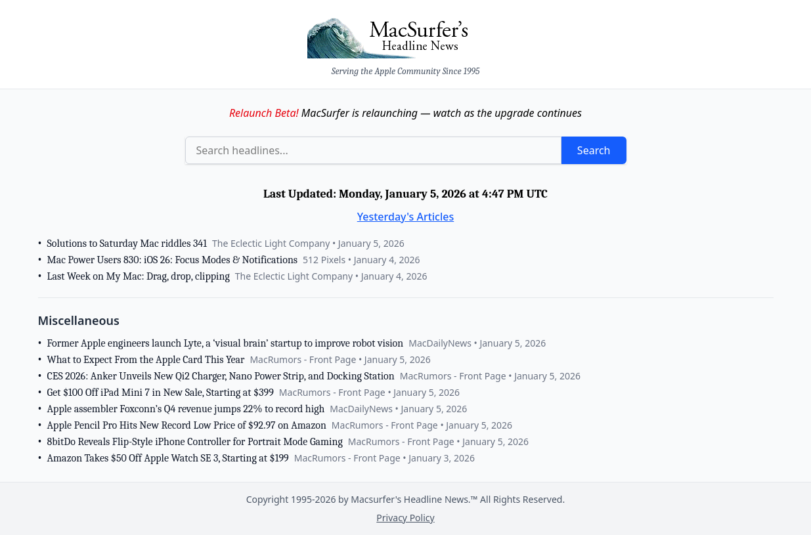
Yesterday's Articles (405, 216)
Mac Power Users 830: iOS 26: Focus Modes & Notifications (172, 260)
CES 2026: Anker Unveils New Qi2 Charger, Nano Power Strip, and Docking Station (221, 376)
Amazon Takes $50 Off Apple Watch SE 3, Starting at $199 (168, 458)
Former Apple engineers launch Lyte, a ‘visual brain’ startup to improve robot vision (225, 343)
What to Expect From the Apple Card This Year (146, 360)
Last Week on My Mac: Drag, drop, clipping (138, 276)
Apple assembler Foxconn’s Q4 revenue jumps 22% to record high (186, 409)
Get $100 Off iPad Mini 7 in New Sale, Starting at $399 (160, 392)
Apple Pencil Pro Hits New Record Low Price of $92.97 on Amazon (186, 425)
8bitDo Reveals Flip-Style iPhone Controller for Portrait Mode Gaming (195, 442)
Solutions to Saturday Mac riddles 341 (127, 243)
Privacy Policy (405, 517)
